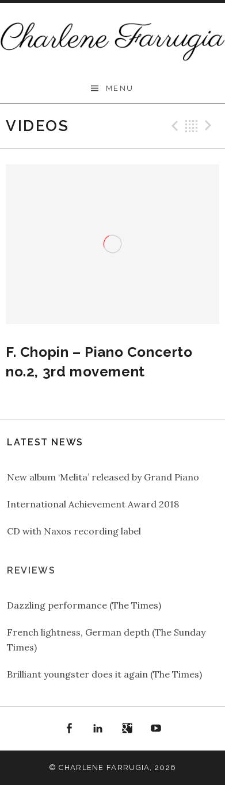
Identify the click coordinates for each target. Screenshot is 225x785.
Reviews (31, 570)
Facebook (69, 728)
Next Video (210, 125)
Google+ (127, 728)
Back (191, 125)
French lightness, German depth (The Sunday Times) (106, 639)
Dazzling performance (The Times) (84, 605)
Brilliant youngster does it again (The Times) (104, 674)
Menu (120, 88)
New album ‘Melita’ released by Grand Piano (103, 477)
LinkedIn (97, 728)
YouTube (156, 728)
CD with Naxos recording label (74, 531)
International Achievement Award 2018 (93, 504)
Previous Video (173, 125)
